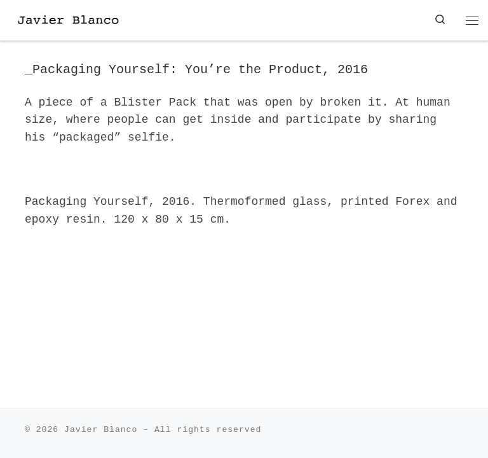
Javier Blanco (100, 429)
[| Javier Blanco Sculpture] (86, 19)
